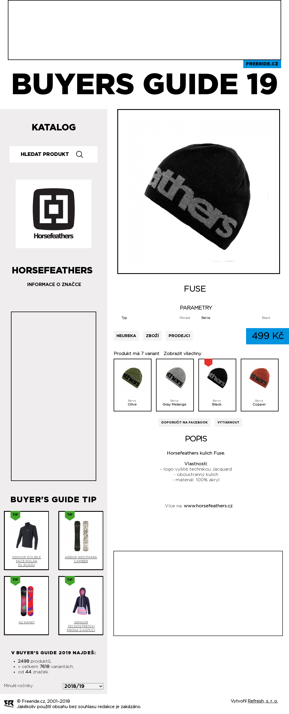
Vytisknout (228, 422)
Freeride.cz (262, 64)
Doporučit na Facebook (184, 422)
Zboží (152, 336)
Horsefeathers (52, 268)
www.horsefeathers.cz (208, 506)
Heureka (126, 336)
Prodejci (179, 336)
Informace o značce (54, 284)
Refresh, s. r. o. (263, 701)
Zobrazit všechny (182, 353)
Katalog (54, 127)
